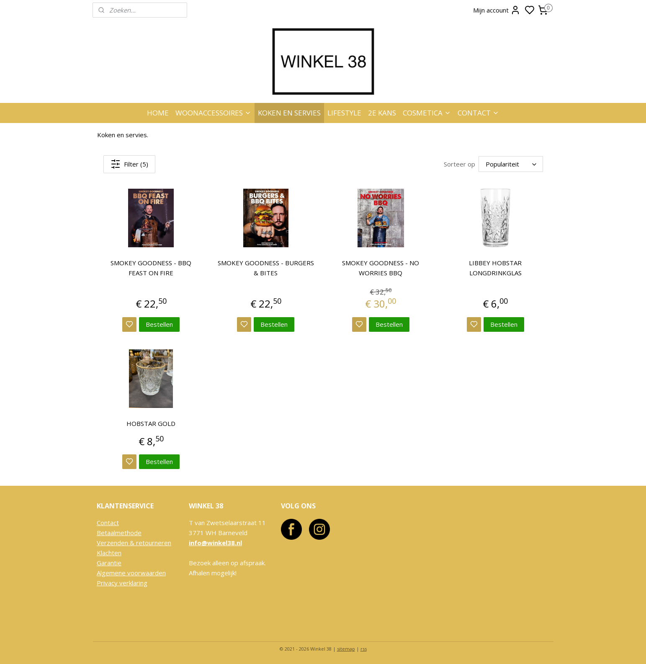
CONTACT (478, 113)
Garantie (109, 563)
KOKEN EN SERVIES (289, 113)
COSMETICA (427, 113)
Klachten (109, 553)
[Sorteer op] (510, 164)
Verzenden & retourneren (134, 542)
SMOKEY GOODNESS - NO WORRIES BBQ (380, 268)
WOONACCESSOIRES (213, 113)
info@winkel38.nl (215, 542)
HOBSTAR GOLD (150, 423)
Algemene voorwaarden (131, 573)
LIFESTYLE (344, 113)
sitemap (346, 649)
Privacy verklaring (122, 583)
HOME (158, 113)
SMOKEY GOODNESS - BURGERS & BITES (265, 268)
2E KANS (382, 113)
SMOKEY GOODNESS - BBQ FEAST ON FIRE (151, 268)
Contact (108, 522)
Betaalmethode (119, 532)
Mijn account (496, 10)
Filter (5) (129, 164)
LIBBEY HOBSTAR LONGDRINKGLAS (495, 268)
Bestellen (159, 324)
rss (363, 649)
